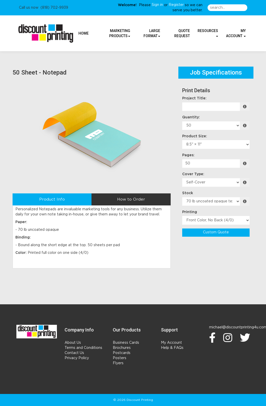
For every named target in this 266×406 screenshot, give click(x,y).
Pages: (188, 155)
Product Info (52, 199)
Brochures (122, 348)
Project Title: (194, 98)
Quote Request (182, 33)
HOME (83, 33)
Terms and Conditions (83, 348)
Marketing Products (119, 33)
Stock (187, 193)
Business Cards (126, 343)
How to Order (131, 199)
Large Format (152, 33)
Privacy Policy (77, 358)
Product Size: (194, 136)
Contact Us (74, 353)
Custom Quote (216, 232)
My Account (171, 343)
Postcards (121, 353)
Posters (119, 358)
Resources (208, 33)
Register (176, 5)
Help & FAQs (172, 348)
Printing (189, 212)
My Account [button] (236, 33)
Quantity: (191, 117)
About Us (73, 343)
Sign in (157, 5)
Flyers (118, 363)
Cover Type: (193, 174)
